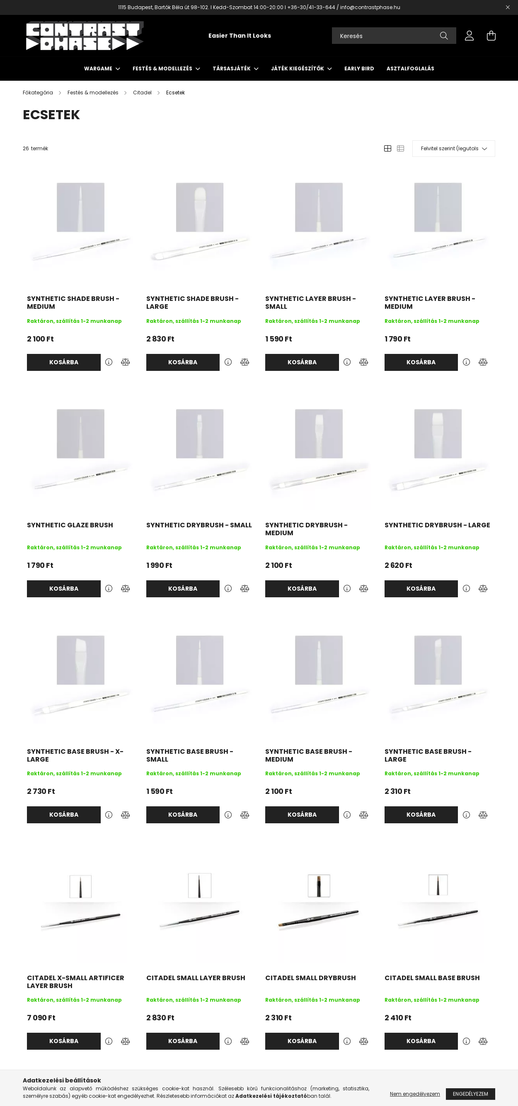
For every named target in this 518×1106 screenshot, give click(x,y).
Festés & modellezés (163, 68)
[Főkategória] (38, 92)
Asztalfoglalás (410, 68)
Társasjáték (232, 68)
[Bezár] (507, 7)
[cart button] (491, 35)
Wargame (99, 68)
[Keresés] (394, 35)
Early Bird (359, 68)
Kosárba (63, 362)
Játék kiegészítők (298, 68)
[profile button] (469, 35)
